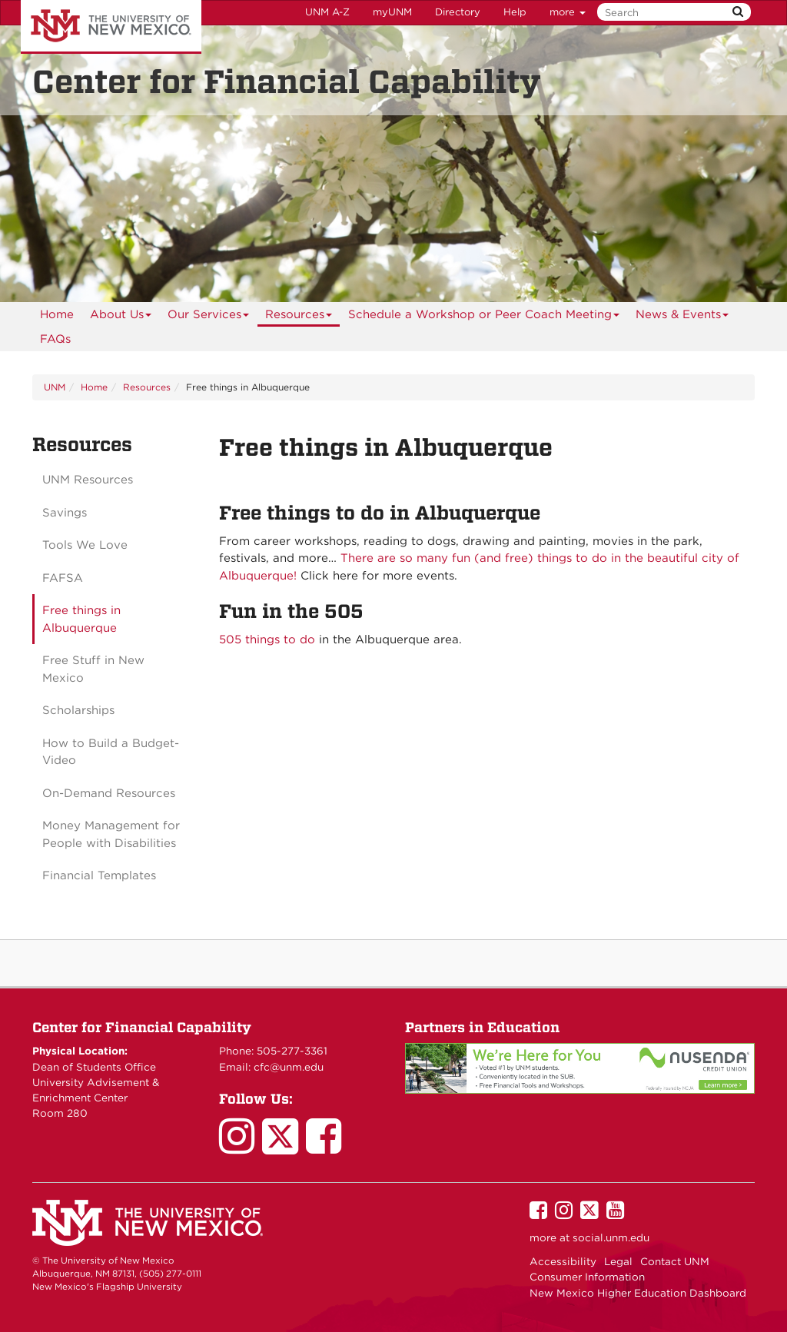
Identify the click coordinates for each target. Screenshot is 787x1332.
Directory (457, 12)
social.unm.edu (611, 1237)
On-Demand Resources (108, 793)
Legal (618, 1261)
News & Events (682, 317)
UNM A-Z (327, 12)
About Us (121, 317)
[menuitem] (56, 314)
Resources (299, 317)
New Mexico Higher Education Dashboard (638, 1293)
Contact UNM (674, 1261)
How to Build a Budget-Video (110, 752)
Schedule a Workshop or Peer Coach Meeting (484, 317)
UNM (54, 387)
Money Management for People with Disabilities (111, 834)
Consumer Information (587, 1277)
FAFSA (62, 578)
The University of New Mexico (111, 27)
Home (57, 314)
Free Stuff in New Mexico (93, 669)
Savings (64, 513)
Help (514, 12)
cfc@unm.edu (289, 1067)
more (568, 12)
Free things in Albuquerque (81, 619)
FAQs (55, 339)
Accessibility (563, 1261)
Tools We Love (85, 545)
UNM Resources (87, 480)
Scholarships (78, 710)
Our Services (209, 317)
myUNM (392, 12)
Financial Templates (99, 875)
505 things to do (267, 639)
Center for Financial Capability (141, 1027)
